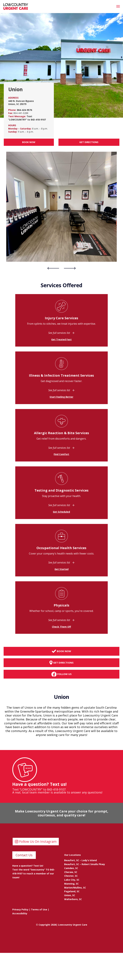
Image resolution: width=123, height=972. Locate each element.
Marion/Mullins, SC (75, 887)
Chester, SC (71, 875)
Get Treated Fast (61, 339)
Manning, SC (71, 883)
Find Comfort (61, 454)
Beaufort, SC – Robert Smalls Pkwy (84, 864)
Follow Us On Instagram (37, 841)
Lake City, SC (71, 879)
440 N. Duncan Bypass (21, 100)
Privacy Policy (20, 909)
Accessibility (19, 913)
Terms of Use (39, 909)
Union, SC (69, 895)
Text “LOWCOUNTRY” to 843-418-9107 (27, 118)
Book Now (28, 142)
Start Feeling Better (61, 396)
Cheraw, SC (70, 872)
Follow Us (61, 674)
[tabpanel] (61, 206)
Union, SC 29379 (17, 104)
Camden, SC (71, 868)
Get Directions (88, 142)
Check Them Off (61, 626)
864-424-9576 (24, 109)
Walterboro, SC (73, 899)
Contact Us (24, 855)
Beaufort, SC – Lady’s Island (80, 860)
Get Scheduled (61, 511)
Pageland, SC (71, 891)
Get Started (61, 569)
